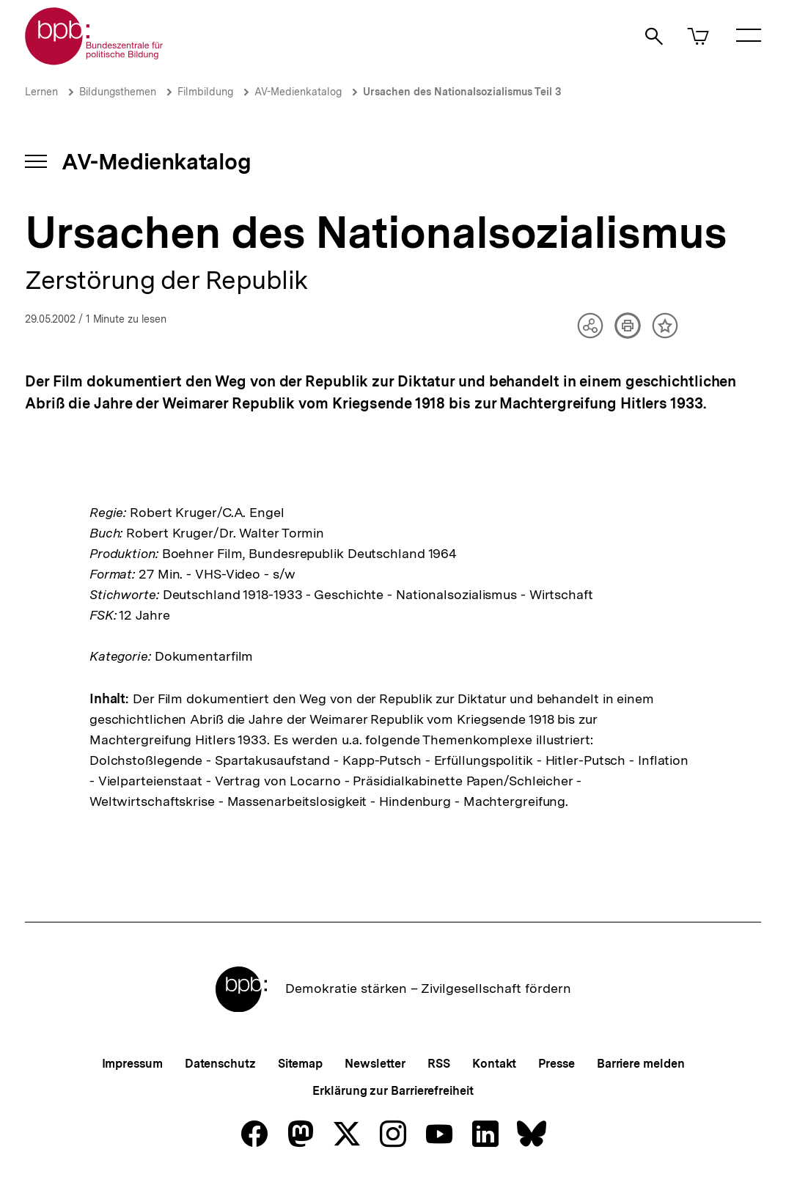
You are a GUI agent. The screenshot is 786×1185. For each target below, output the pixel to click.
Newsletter (375, 1064)
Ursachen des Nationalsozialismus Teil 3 (462, 92)
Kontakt (494, 1064)
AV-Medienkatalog (298, 92)
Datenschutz (220, 1064)
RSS (438, 1064)
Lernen (41, 92)
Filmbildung (205, 92)
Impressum (132, 1064)
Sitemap (300, 1064)
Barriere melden (641, 1064)
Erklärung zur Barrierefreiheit (392, 1091)
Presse (556, 1064)
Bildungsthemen (117, 92)
